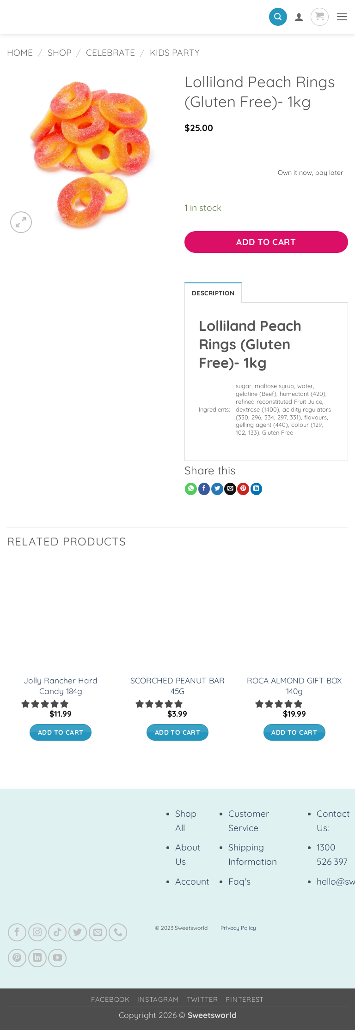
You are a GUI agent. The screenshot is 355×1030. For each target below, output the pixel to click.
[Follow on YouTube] (57, 959)
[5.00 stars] (279, 705)
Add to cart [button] (61, 733)
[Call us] (118, 934)
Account (192, 882)
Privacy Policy (238, 929)
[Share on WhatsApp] (191, 490)
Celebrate (110, 52)
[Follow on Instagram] (37, 934)
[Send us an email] (98, 934)
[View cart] (318, 17)
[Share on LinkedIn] (257, 490)
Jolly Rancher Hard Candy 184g (61, 687)
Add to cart (266, 241)
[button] (277, 17)
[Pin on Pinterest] (243, 490)
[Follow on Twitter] (77, 934)
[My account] (297, 16)
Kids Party (175, 52)
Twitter (202, 1000)
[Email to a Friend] (230, 490)
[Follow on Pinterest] (17, 959)
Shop (60, 52)
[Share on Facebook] (204, 490)
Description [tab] (215, 293)
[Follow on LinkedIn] (37, 959)
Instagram (158, 1000)
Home (20, 52)
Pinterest (245, 1000)
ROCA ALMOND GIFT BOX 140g (294, 687)
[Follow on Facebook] (17, 934)
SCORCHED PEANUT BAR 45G (177, 687)
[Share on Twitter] (217, 490)
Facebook (110, 1000)
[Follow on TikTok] (57, 934)
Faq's (239, 882)
